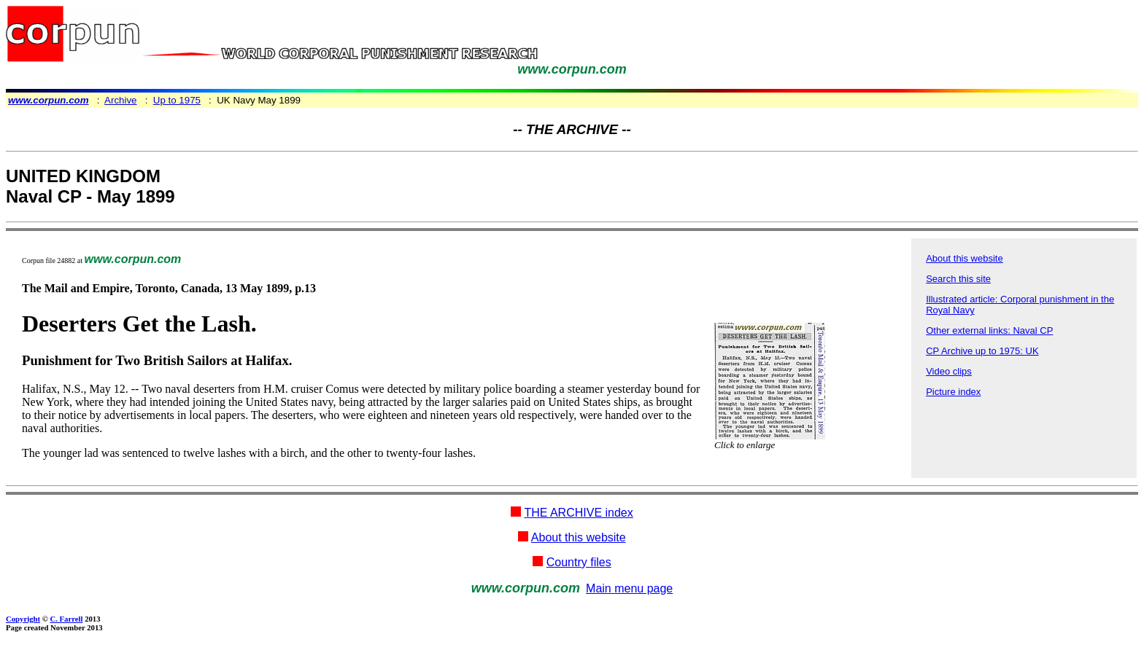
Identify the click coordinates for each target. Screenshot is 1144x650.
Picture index (953, 391)
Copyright (23, 618)
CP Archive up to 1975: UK (982, 350)
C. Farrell (66, 618)
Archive (120, 100)
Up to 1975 (177, 100)
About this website (964, 258)
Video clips (949, 371)
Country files (578, 562)
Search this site (958, 278)
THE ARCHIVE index (578, 512)
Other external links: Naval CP (989, 330)
